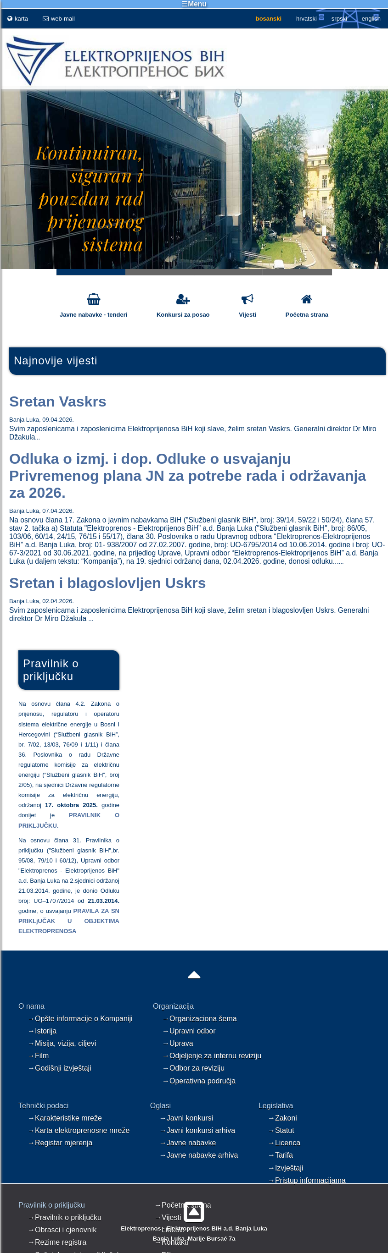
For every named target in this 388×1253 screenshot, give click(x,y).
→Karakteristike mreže (65, 1118)
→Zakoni (282, 1118)
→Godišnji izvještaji (59, 1068)
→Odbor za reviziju (193, 1068)
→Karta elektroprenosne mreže (78, 1130)
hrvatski (306, 18)
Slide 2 (159, 272)
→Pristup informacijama (307, 1180)
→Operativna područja (199, 1081)
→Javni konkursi (186, 1118)
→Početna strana (182, 1205)
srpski (339, 18)
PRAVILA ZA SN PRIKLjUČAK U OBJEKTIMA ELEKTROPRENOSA (68, 920)
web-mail (59, 18)
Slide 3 (228, 272)
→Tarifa (280, 1155)
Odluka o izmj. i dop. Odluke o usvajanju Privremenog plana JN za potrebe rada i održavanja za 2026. (187, 476)
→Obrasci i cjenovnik (62, 1230)
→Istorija (42, 1031)
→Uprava (177, 1043)
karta (17, 18)
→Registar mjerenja (60, 1143)
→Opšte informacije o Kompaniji (80, 1018)
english (371, 18)
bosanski (268, 18)
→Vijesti (167, 1217)
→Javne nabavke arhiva (198, 1155)
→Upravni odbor (189, 1031)
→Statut (281, 1130)
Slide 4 (297, 272)
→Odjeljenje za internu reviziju (211, 1056)
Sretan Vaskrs (58, 401)
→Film (38, 1056)
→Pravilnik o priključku (64, 1217)
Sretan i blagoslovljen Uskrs (107, 583)
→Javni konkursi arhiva (197, 1130)
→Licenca (284, 1143)
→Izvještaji (285, 1168)
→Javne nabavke (187, 1143)
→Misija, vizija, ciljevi (62, 1043)
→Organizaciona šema (199, 1018)
